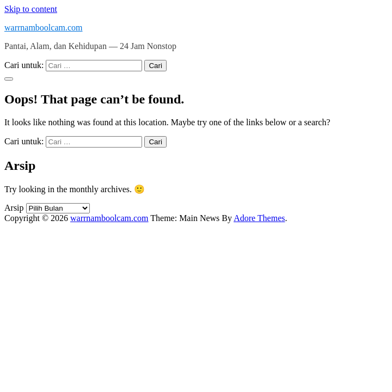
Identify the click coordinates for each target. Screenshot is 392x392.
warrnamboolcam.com (43, 27)
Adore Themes (259, 218)
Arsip (14, 207)
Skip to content (30, 9)
